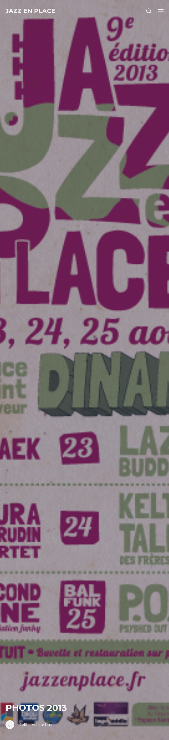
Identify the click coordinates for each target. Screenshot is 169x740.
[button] (149, 11)
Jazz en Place (30, 11)
